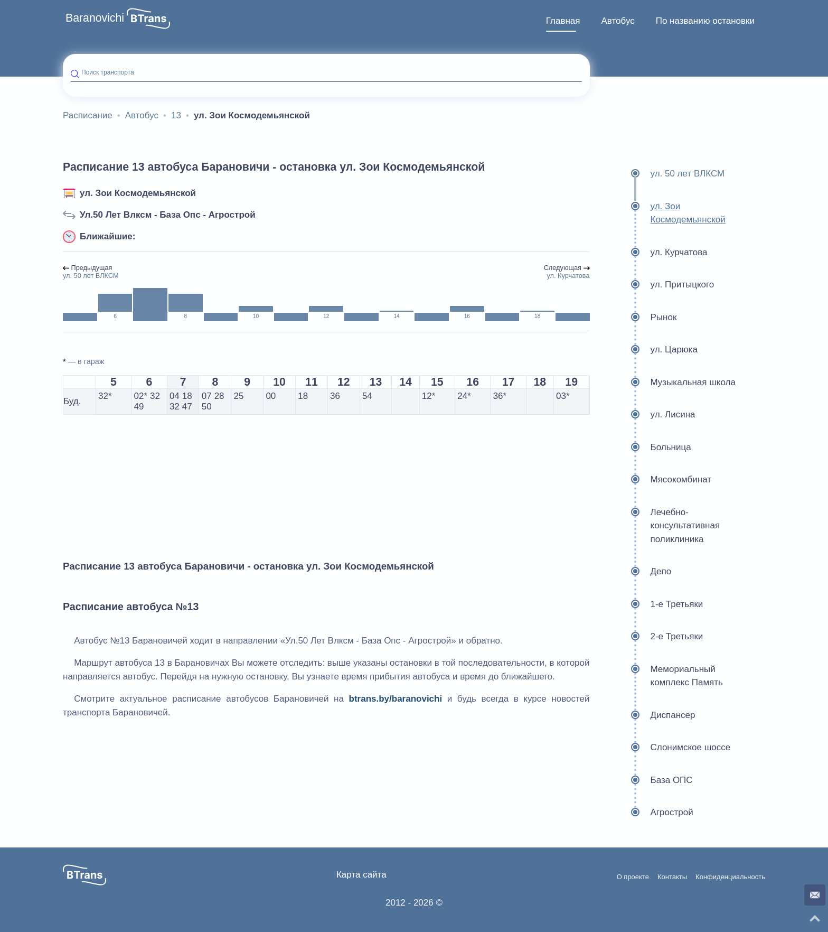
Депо (635, 571)
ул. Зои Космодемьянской (138, 193)
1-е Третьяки (650, 604)
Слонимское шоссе (664, 747)
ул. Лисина (646, 414)
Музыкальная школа (667, 382)
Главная (563, 21)
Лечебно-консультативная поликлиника (659, 526)
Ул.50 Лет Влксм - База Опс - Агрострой (168, 215)
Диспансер (646, 715)
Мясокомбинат (655, 479)
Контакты (672, 877)
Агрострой (645, 812)
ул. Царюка (648, 349)
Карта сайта (361, 875)
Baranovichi (94, 18)
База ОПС (645, 780)
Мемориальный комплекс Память (660, 676)
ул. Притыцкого (656, 284)
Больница (644, 447)
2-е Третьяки (650, 636)
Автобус (617, 21)
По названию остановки (705, 21)
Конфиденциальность (730, 877)
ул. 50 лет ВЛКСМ (661, 174)
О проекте (633, 877)
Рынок (637, 317)
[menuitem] (563, 21)
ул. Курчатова (653, 252)
